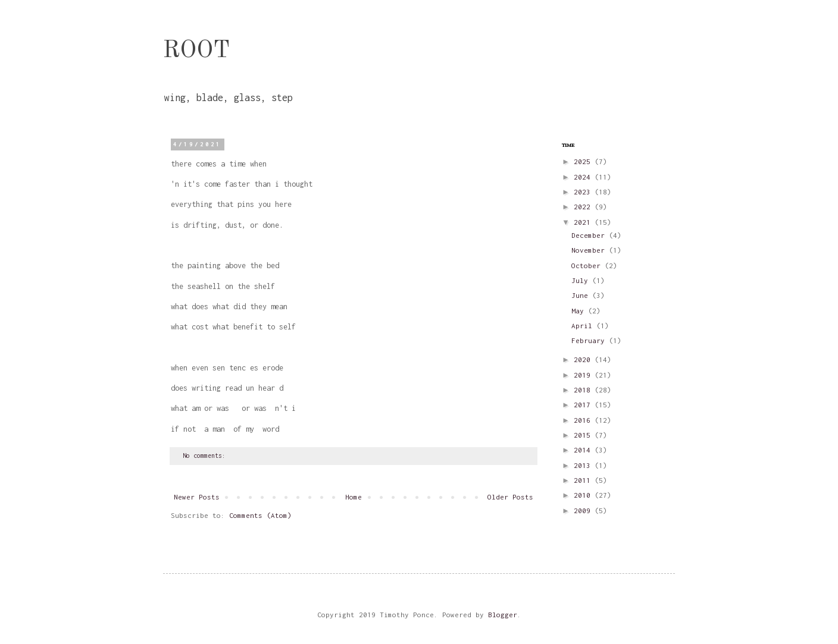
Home (353, 497)
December (590, 235)
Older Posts (510, 497)
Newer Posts (197, 497)
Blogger (502, 614)
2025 (584, 161)
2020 (584, 359)
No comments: (206, 455)
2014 (584, 450)
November (590, 250)
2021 (584, 222)
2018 (584, 390)
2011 (584, 480)
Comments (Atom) (260, 515)
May (579, 311)
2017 (584, 405)
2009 (584, 510)
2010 (584, 495)
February (590, 340)
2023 (584, 192)
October (588, 265)
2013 (584, 465)
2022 (584, 207)
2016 (584, 420)
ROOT (196, 51)
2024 (584, 177)
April (583, 325)
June (581, 295)
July (581, 280)
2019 (584, 375)
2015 (584, 435)
